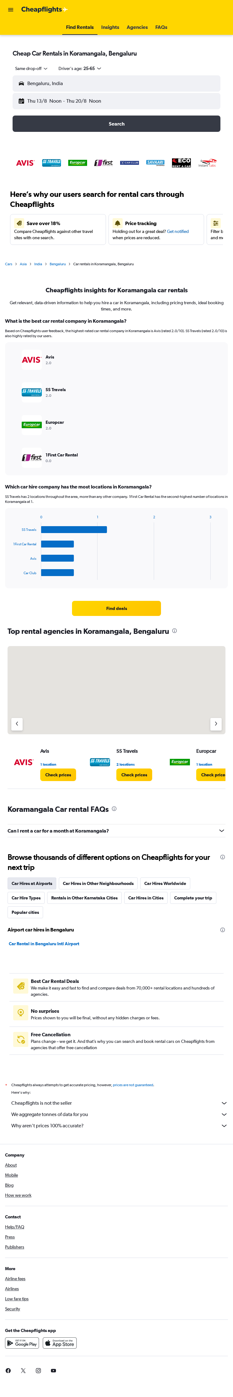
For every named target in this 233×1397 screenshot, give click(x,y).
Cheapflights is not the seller (119, 1103)
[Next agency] (216, 724)
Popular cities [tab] (25, 912)
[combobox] (32, 68)
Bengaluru (58, 264)
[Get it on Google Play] (22, 1343)
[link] (116, 608)
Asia (23, 264)
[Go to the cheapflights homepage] (44, 10)
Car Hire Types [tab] (26, 897)
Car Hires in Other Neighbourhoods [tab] (98, 883)
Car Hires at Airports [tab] (32, 883)
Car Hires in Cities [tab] (146, 897)
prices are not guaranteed (133, 1085)
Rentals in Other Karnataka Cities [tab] (84, 897)
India (38, 264)
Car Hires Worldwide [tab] (165, 883)
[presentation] (174, 631)
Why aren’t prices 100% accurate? (119, 1126)
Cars (8, 264)
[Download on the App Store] (60, 1343)
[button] (11, 10)
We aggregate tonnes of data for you (119, 1114)
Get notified (178, 231)
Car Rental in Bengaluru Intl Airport (44, 943)
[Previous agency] (17, 724)
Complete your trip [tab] (193, 897)
